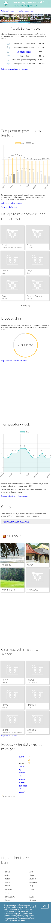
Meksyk (7, 900)
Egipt (31, 871)
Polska (32, 889)
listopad (21, 789)
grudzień (22, 792)
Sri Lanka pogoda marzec (25, 11)
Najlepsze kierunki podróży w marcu (14, 69)
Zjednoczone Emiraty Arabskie (12, 732)
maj (20, 769)
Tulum (4, 296)
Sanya (29, 271)
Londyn (31, 680)
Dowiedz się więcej (18, 920)
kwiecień (22, 766)
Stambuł (31, 705)
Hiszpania (8, 886)
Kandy (30, 564)
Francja (4, 682)
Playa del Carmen (34, 296)
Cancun (5, 271)
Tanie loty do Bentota (9, 207)
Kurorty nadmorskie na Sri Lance (16, 521)
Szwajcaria (8, 889)
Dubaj (4, 245)
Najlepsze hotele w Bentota (11, 203)
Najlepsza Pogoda (7, 11)
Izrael (31, 893)
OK (45, 906)
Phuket (30, 245)
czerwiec (22, 773)
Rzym (5, 705)
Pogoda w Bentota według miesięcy (14, 496)
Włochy (4, 707)
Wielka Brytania (32, 682)
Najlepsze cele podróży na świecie (14, 361)
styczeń (21, 757)
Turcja (29, 707)
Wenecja (31, 729)
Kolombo (6, 564)
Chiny (31, 896)
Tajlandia (33, 879)
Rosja (31, 886)
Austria (7, 875)
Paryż (5, 680)
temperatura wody (24, 51)
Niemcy (7, 879)
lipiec (20, 776)
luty (20, 760)
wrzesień (22, 782)
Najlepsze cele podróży (9, 736)
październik (23, 786)
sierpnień (22, 779)
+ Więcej (25, 305)
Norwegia (33, 900)
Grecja (32, 875)
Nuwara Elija (8, 589)
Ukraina (7, 882)
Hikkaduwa (32, 589)
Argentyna (33, 882)
